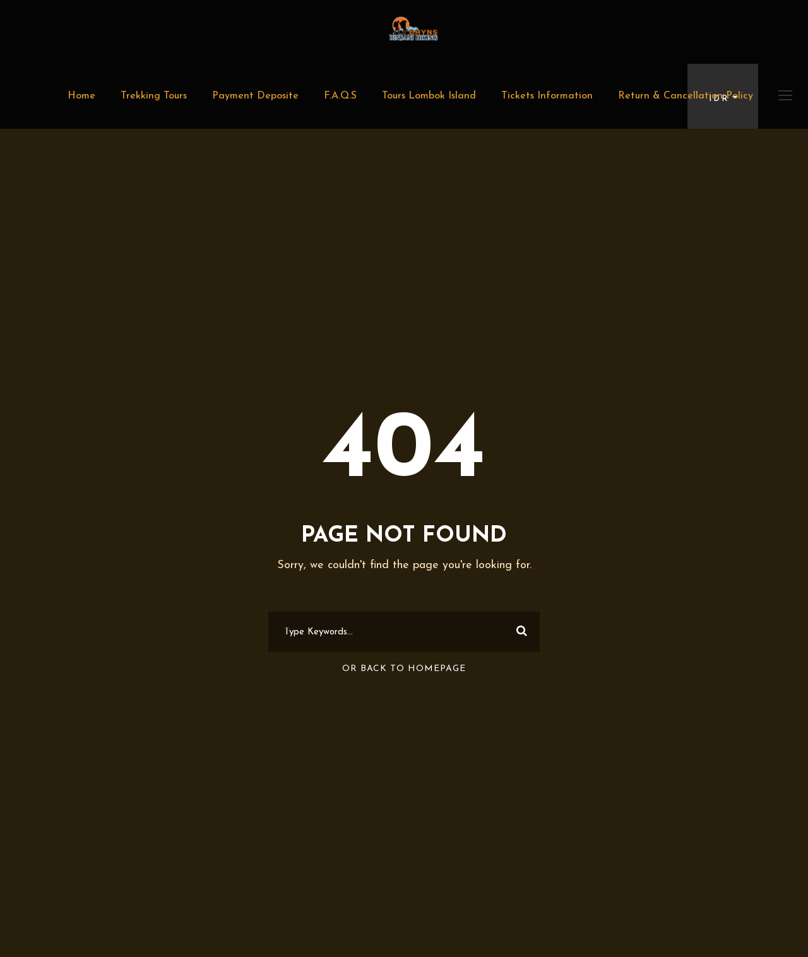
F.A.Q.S (340, 96)
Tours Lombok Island (429, 96)
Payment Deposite (255, 96)
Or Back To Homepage (404, 669)
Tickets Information (547, 96)
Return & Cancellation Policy (685, 96)
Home (81, 96)
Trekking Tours (154, 96)
